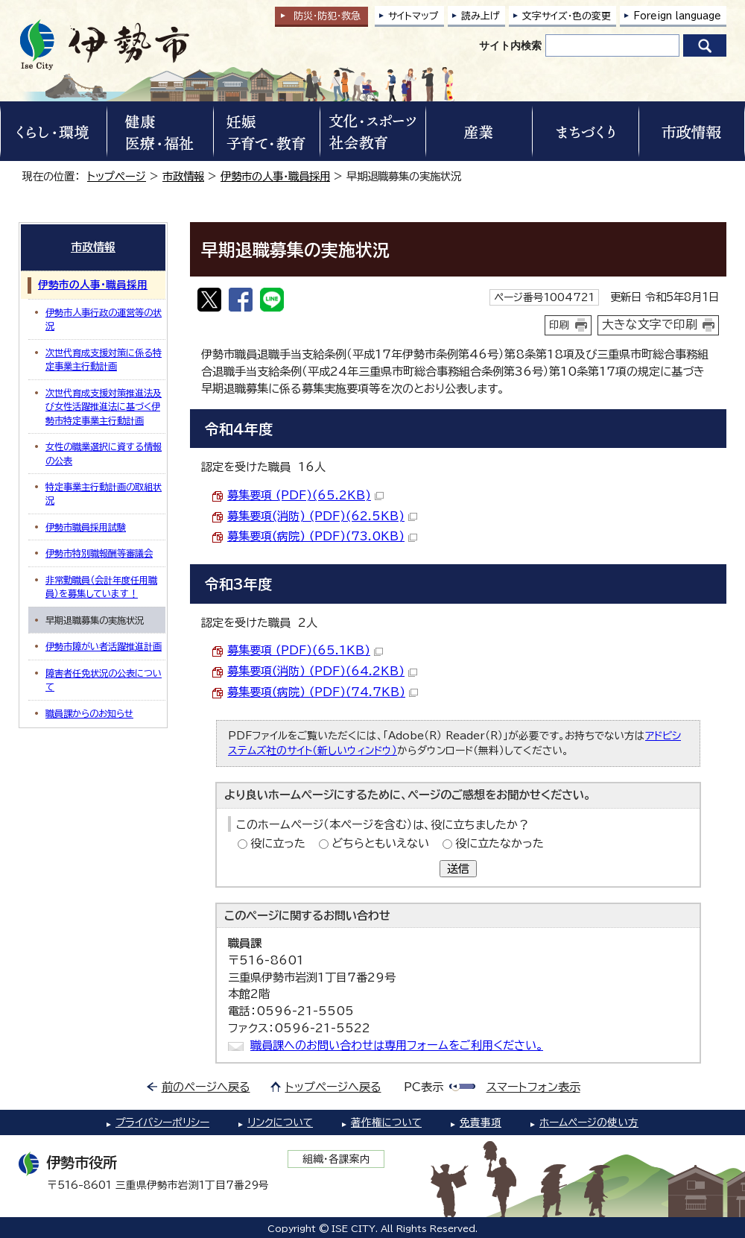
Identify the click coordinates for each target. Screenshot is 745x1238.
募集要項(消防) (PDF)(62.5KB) (322, 516)
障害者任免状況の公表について (103, 680)
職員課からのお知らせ (89, 713)
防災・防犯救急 (327, 16)
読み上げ (480, 16)
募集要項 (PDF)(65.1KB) (305, 650)
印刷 (559, 325)
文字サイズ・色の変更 (566, 16)
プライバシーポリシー (162, 1122)
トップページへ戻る (333, 1087)
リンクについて (280, 1122)
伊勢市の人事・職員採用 (275, 176)
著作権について (386, 1122)
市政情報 (183, 176)
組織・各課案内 (336, 1159)
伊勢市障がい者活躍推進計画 (103, 646)
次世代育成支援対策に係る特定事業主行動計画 (103, 359)
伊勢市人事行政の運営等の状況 (103, 319)
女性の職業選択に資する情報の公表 (103, 453)
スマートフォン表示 (533, 1087)
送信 (458, 868)
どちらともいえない (380, 843)
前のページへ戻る (206, 1087)
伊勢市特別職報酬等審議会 (99, 553)
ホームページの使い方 (588, 1122)
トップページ (116, 176)
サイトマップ (413, 16)
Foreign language (677, 16)
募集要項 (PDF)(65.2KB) (305, 495)
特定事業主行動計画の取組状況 (103, 493)
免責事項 (480, 1122)
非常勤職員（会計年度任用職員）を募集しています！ (101, 586)
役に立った (277, 843)
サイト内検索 (510, 45)
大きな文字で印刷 (649, 324)
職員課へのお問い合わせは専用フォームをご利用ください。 (396, 1045)
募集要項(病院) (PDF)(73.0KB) (322, 536)
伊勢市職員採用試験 (85, 526)
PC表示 (423, 1087)
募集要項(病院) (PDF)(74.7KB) (322, 692)
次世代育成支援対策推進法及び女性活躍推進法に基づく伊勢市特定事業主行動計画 (103, 406)
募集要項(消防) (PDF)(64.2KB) (322, 671)
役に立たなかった (499, 843)
